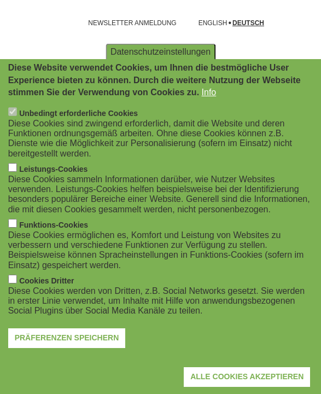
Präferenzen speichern (67, 361)
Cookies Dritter (46, 304)
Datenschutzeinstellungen (160, 74)
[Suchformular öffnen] (297, 23)
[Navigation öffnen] (15, 23)
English (213, 23)
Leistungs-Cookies (53, 192)
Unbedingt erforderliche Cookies (78, 136)
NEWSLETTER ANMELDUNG (132, 23)
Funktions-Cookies (53, 248)
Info (209, 115)
